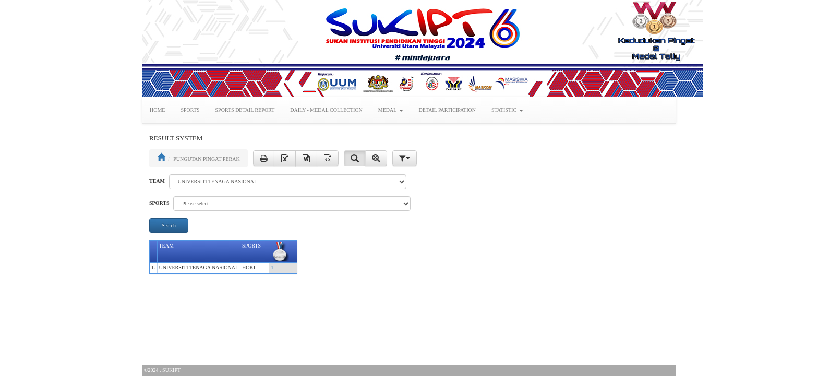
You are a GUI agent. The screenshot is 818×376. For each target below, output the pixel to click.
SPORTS (190, 110)
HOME (157, 110)
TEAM (157, 181)
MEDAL (390, 110)
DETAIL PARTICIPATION (447, 110)
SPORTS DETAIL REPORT (245, 110)
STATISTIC (507, 110)
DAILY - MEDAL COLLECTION (326, 110)
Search (169, 225)
